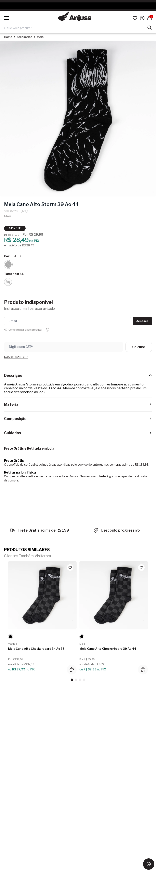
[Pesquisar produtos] (149, 27)
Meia (40, 37)
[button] (72, 680)
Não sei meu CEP (16, 357)
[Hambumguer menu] (6, 18)
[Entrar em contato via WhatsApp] (148, 864)
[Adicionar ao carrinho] (72, 669)
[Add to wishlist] (70, 567)
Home (8, 37)
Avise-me (142, 321)
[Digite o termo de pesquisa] (75, 28)
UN (8, 281)
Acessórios (24, 37)
